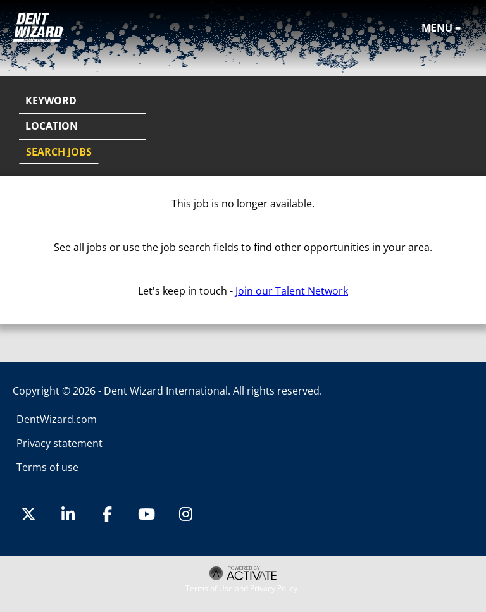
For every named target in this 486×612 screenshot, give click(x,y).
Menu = (441, 28)
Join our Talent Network (291, 291)
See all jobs (80, 247)
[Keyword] (82, 101)
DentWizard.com (56, 419)
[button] (462, 127)
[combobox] (82, 126)
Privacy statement (59, 443)
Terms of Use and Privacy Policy (241, 588)
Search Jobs (59, 152)
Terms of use (47, 467)
